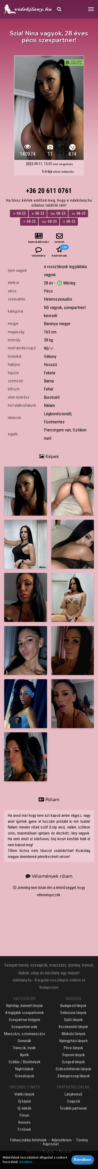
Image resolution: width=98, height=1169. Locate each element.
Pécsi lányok (73, 1048)
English (48, 1151)
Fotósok (24, 1129)
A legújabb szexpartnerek (24, 1012)
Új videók (24, 1108)
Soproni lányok (73, 1055)
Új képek (24, 1101)
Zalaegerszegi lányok (73, 1076)
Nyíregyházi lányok (73, 1040)
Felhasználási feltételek (28, 1140)
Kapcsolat (51, 1144)
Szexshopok (24, 1076)
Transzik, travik (24, 1048)
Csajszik (73, 1101)
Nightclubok (24, 1069)
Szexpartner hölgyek (24, 1019)
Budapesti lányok (73, 1005)
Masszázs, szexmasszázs (24, 1033)
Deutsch (65, 1151)
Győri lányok (73, 1019)
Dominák (24, 1040)
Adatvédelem (61, 1140)
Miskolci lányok (74, 1033)
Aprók (24, 1055)
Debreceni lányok (73, 1012)
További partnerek (73, 1108)
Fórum (25, 1115)
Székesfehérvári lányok (73, 1069)
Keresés (24, 1122)
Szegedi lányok (73, 1062)
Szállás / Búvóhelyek (25, 1062)
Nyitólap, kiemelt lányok (24, 1005)
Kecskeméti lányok (73, 1026)
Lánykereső (73, 1094)
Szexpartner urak (24, 1026)
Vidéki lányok (24, 1094)
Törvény (82, 1140)
